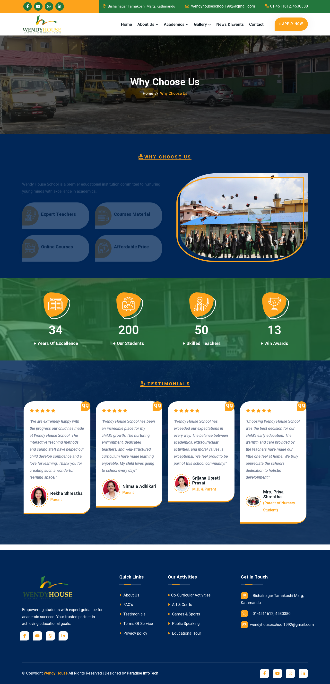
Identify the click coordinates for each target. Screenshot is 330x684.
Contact (256, 24)
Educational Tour (184, 633)
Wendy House (56, 673)
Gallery (200, 24)
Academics (174, 24)
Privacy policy (133, 633)
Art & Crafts (180, 604)
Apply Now (291, 24)
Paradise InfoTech (142, 673)
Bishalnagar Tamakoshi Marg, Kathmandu (139, 6)
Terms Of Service (136, 623)
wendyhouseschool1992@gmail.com (220, 6)
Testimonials (132, 614)
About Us (145, 24)
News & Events (230, 24)
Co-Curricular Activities (189, 595)
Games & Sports (184, 614)
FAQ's (126, 604)
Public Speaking (184, 623)
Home (126, 24)
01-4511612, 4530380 (286, 6)
